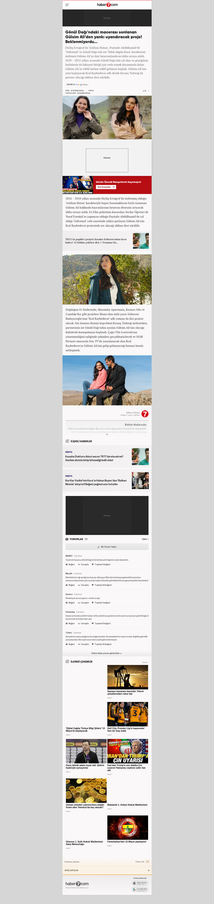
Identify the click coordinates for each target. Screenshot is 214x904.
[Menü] (67, 5)
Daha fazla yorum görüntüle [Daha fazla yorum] (107, 653)
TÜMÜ (145, 539)
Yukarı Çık (142, 862)
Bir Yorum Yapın (107, 547)
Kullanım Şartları (71, 862)
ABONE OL (71, 84)
